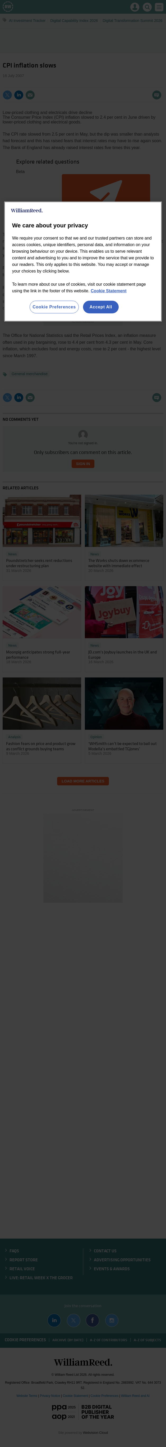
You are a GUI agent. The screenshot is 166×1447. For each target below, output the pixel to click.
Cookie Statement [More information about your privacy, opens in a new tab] (108, 291)
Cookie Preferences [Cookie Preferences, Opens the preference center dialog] (54, 307)
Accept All (101, 307)
